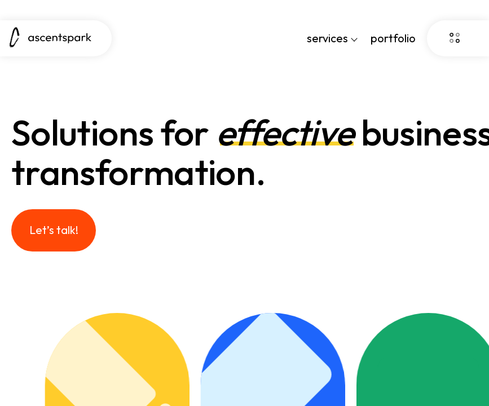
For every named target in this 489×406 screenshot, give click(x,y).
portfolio (393, 38)
